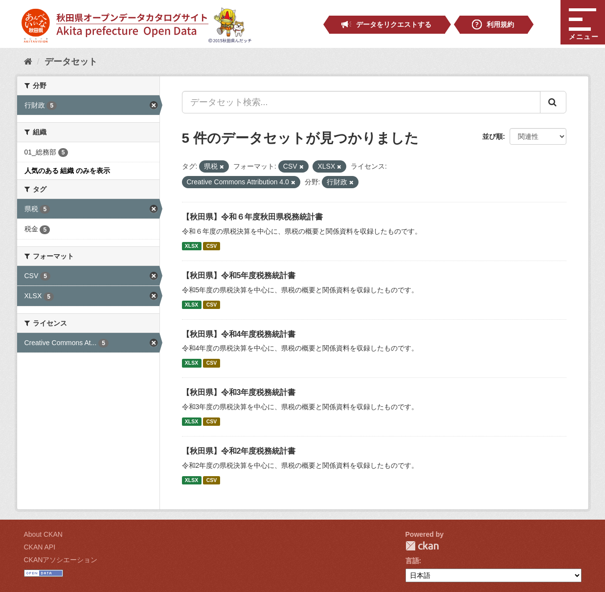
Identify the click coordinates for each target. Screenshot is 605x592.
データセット (71, 61)
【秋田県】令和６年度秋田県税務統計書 (252, 217)
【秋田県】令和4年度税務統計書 (239, 334)
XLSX (191, 246)
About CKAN (43, 534)
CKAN (422, 546)
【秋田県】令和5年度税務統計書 (239, 275)
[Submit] (553, 102)
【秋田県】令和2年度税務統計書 (239, 451)
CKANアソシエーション (61, 560)
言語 (412, 561)
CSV (211, 246)
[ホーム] (28, 61)
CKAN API (40, 547)
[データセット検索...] (361, 102)
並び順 (492, 136)
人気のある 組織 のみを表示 (67, 171)
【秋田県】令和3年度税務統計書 (239, 392)
